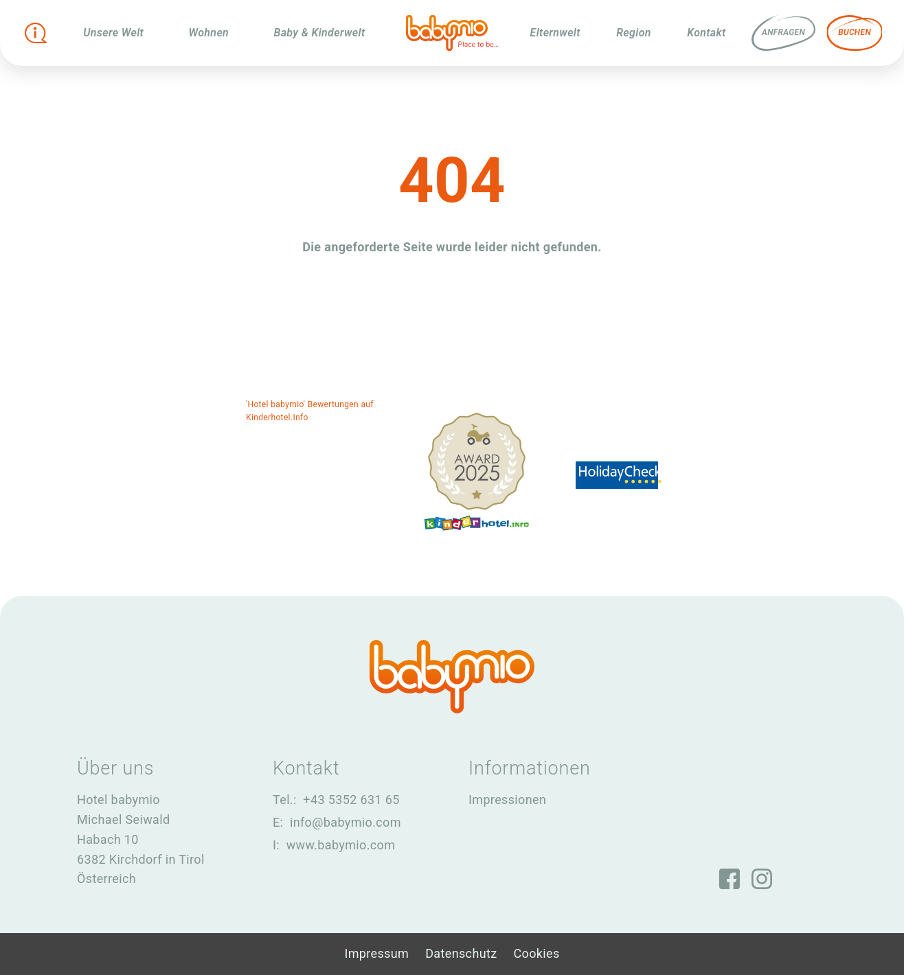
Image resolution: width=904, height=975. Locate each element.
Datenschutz (461, 953)
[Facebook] (730, 878)
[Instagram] (762, 878)
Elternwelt (555, 32)
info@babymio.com (345, 822)
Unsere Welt (113, 32)
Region (633, 32)
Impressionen (507, 799)
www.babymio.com (341, 845)
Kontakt (706, 32)
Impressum (376, 953)
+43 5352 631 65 (351, 799)
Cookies (537, 953)
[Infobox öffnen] (35, 33)
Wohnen (208, 32)
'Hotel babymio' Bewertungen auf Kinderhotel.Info (310, 411)
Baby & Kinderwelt (319, 32)
